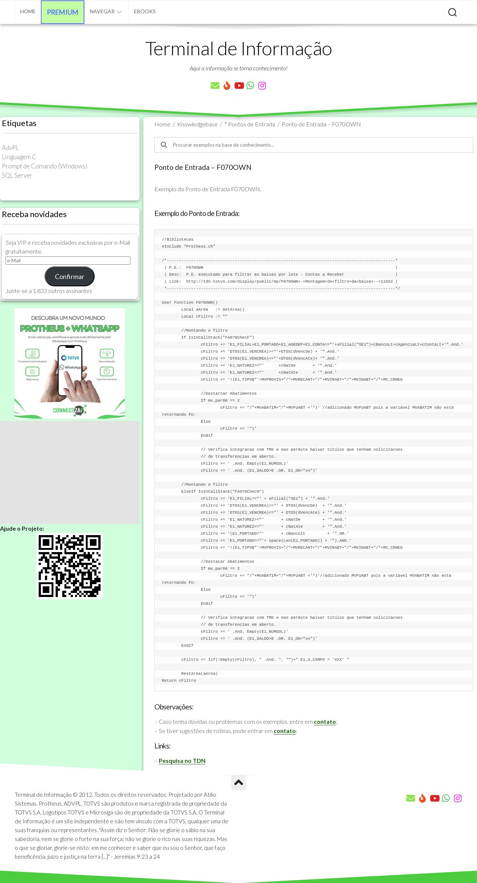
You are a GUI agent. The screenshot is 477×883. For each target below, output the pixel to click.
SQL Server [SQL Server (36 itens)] (17, 175)
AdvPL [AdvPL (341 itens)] (10, 147)
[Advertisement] (70, 472)
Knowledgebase (197, 124)
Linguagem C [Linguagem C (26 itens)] (19, 157)
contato (325, 721)
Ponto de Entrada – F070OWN (321, 124)
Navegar (102, 11)
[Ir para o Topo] (238, 782)
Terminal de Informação (238, 48)
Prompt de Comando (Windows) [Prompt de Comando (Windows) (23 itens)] (44, 166)
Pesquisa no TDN (182, 760)
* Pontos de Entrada (249, 124)
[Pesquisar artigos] (452, 13)
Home (28, 11)
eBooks (145, 11)
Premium (62, 12)
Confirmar (69, 276)
